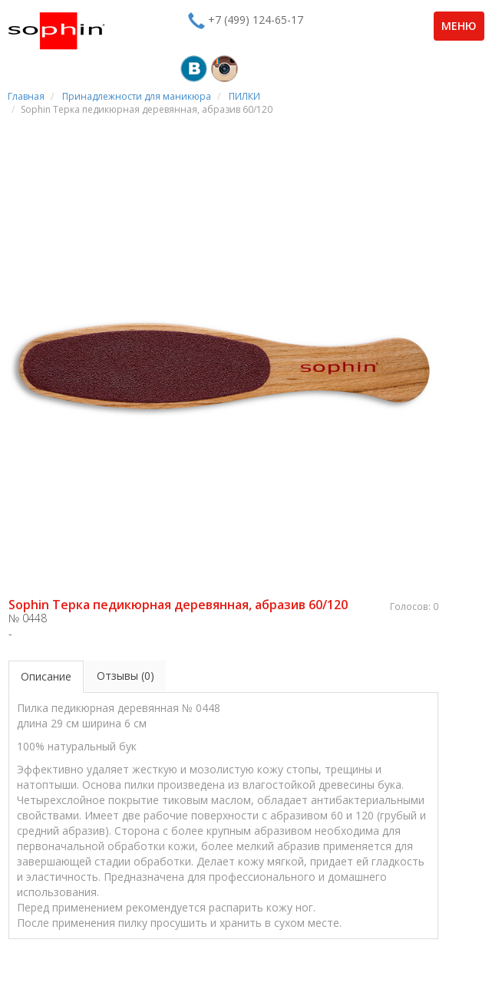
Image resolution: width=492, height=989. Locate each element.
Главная (26, 96)
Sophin (56, 31)
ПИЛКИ (244, 96)
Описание (46, 676)
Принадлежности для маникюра (136, 96)
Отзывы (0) (125, 675)
